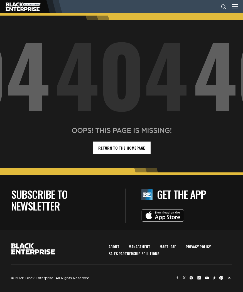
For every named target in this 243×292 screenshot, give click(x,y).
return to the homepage (121, 148)
